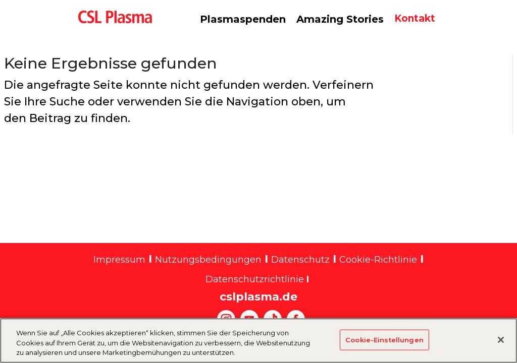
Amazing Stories (340, 19)
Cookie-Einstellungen (384, 345)
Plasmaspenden (243, 19)
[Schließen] (501, 345)
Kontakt (414, 18)
